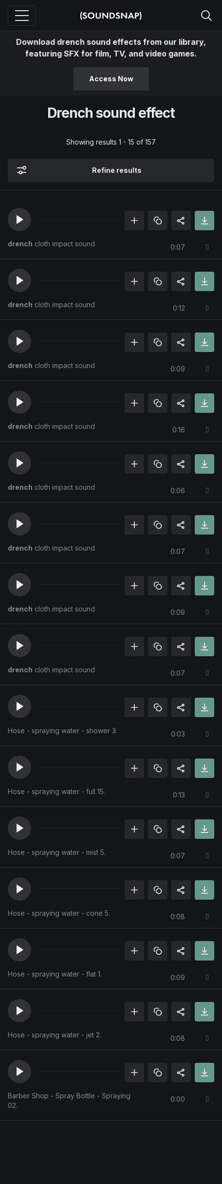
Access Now (111, 78)
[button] (19, 219)
